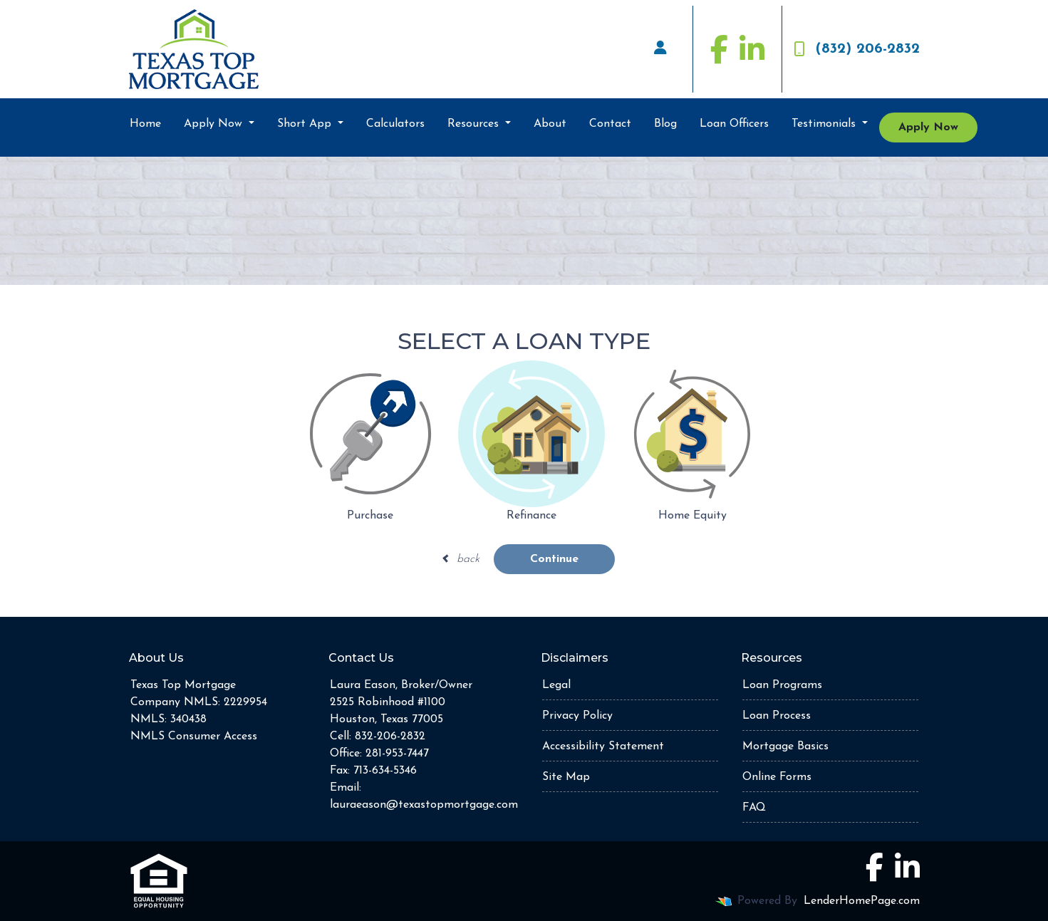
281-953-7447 (397, 753)
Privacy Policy (577, 716)
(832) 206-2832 (857, 49)
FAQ (754, 807)
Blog (665, 124)
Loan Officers (734, 124)
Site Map (566, 777)
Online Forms (776, 777)
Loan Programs (782, 685)
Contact (610, 124)
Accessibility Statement (603, 746)
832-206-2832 (390, 736)
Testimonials (825, 124)
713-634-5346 (385, 770)
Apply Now (215, 124)
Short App (306, 124)
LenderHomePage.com (862, 901)
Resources (474, 124)
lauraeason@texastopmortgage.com (424, 805)
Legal (556, 685)
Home (145, 124)
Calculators (395, 124)
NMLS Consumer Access (193, 736)
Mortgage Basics (785, 746)
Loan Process (776, 716)
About (550, 124)
